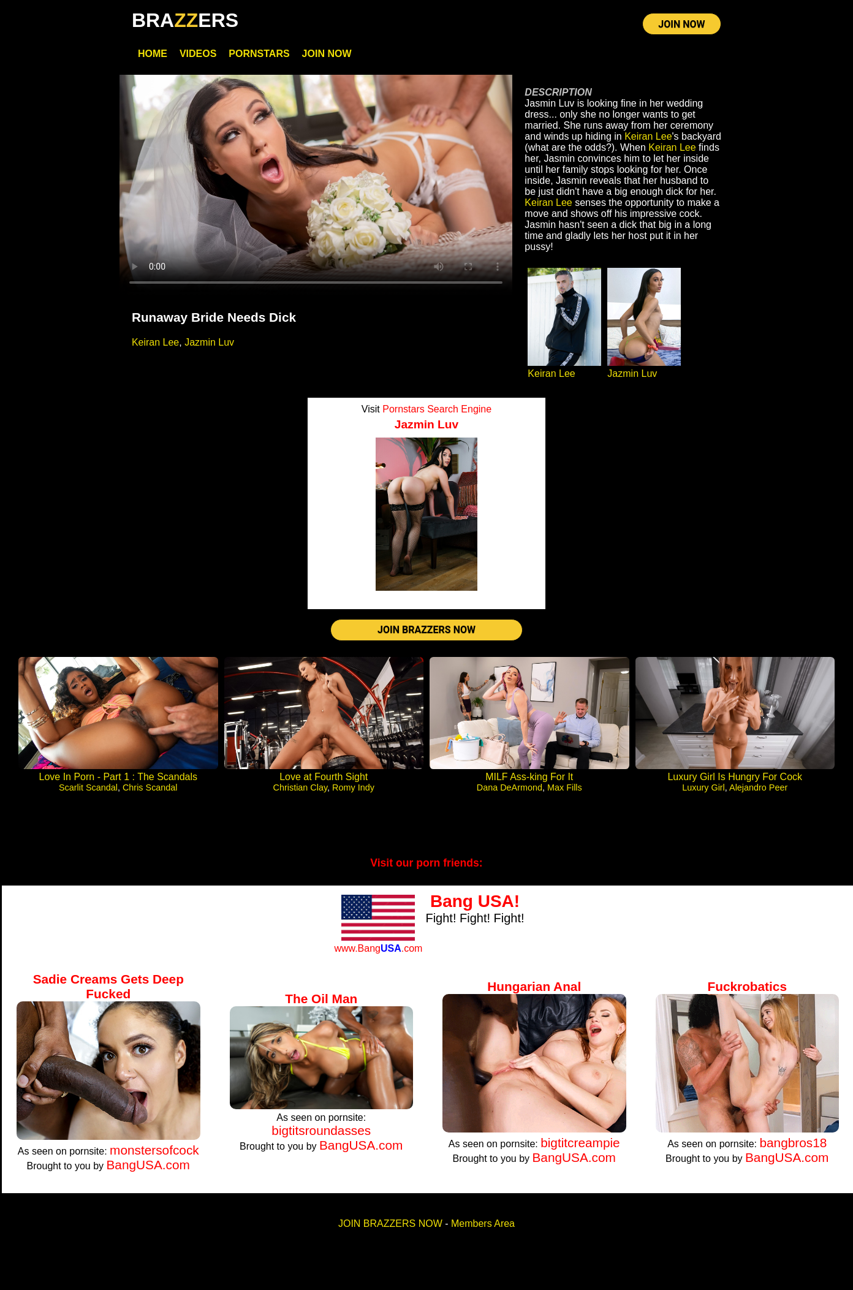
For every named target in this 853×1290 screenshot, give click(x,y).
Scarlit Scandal (88, 787)
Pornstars (259, 53)
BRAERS (185, 20)
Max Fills (564, 787)
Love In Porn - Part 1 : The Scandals (118, 777)
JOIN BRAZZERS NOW (426, 630)
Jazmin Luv (209, 342)
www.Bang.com (378, 948)
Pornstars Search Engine (436, 409)
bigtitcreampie (580, 1143)
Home (152, 53)
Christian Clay (300, 787)
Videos (198, 53)
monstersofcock (154, 1150)
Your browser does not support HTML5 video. (315, 185)
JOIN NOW (681, 24)
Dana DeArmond (509, 787)
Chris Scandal (150, 787)
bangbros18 (793, 1143)
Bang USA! (475, 901)
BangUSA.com (147, 1165)
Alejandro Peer (758, 787)
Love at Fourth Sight (323, 777)
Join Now (327, 53)
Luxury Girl (703, 787)
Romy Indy (353, 787)
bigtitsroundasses (321, 1130)
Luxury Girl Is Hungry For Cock (734, 777)
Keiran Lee (155, 342)
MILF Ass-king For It (529, 777)
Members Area (483, 1223)
